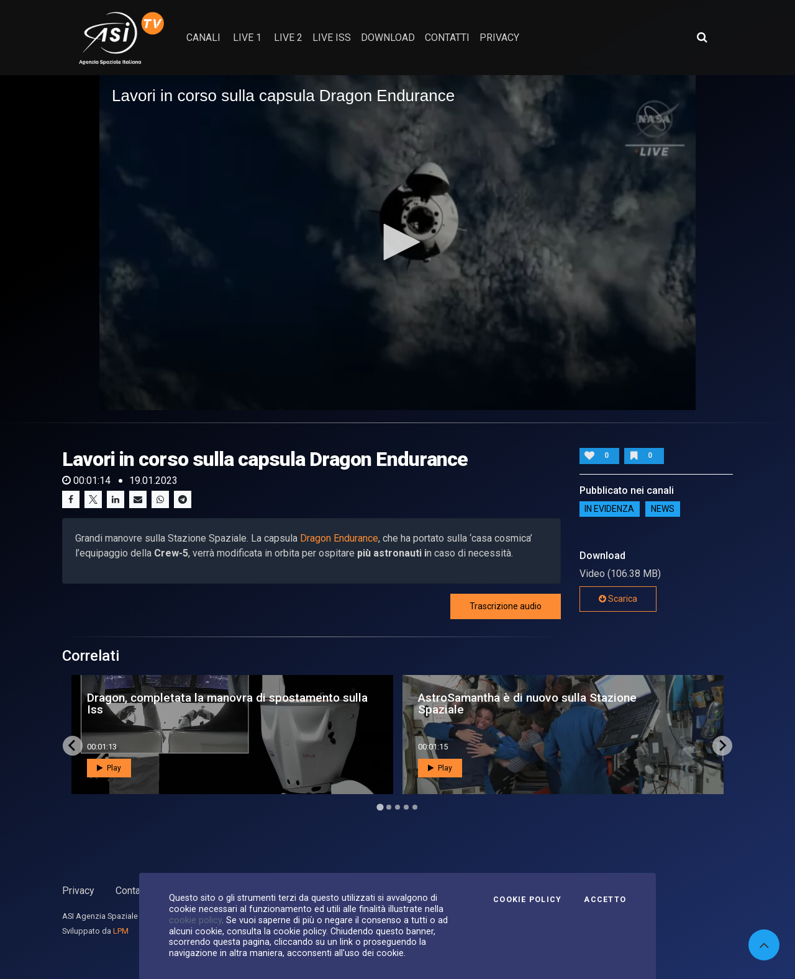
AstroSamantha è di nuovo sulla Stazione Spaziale (527, 704)
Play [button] (109, 768)
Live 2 (288, 37)
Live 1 (247, 37)
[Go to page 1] (379, 806)
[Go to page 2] (388, 807)
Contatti (132, 890)
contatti (447, 37)
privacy (499, 37)
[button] (397, 242)
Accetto (605, 899)
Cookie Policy (527, 899)
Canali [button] (203, 37)
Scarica (618, 599)
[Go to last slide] (73, 746)
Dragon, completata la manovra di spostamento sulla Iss (227, 704)
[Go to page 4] (406, 807)
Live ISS (331, 37)
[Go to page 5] (414, 807)
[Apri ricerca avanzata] (702, 37)
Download (388, 37)
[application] (397, 242)
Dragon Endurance (339, 538)
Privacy (78, 890)
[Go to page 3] (397, 807)
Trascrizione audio (506, 606)
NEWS (663, 509)
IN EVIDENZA (609, 509)
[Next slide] (722, 746)
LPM (121, 931)
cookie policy (195, 920)
